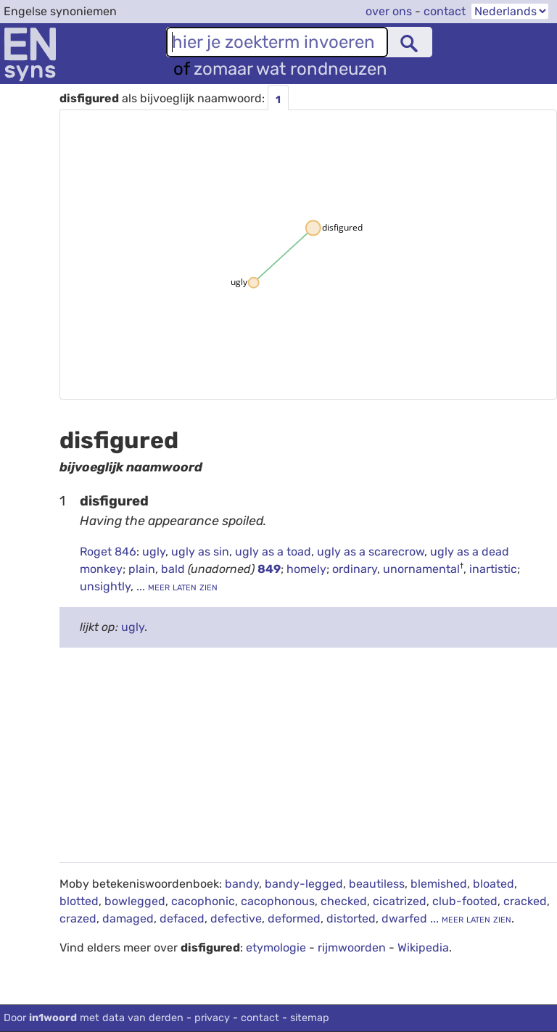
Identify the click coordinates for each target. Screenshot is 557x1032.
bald (174, 569)
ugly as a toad (273, 551)
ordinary (354, 569)
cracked (525, 901)
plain (141, 569)
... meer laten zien (175, 586)
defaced (182, 918)
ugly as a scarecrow (370, 551)
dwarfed (404, 918)
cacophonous (278, 901)
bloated (493, 884)
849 (269, 569)
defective (236, 918)
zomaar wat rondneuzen (290, 69)
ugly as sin (200, 551)
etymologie (276, 947)
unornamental (421, 569)
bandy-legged (304, 884)
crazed (77, 918)
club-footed (465, 901)
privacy (212, 1018)
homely (306, 569)
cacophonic (203, 901)
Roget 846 (108, 551)
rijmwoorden (352, 947)
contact (445, 11)
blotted (79, 901)
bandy (242, 884)
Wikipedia (423, 947)
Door (93, 1018)
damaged (128, 918)
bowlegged (134, 901)
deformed (294, 918)
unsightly (105, 586)
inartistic (493, 569)
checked (344, 901)
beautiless (377, 884)
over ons (389, 11)
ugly (153, 551)
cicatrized (399, 901)
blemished (438, 884)
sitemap (309, 1018)
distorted (351, 918)
